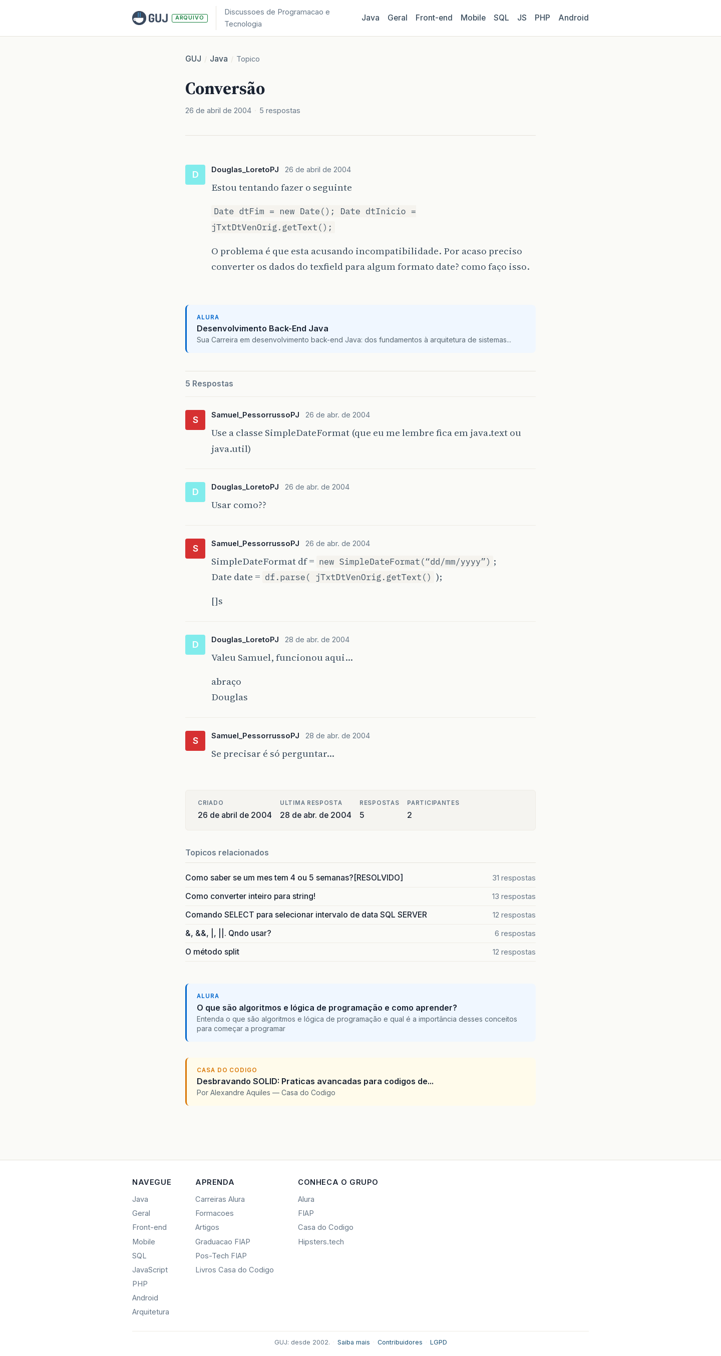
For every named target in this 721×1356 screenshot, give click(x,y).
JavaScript (150, 1269)
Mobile (473, 18)
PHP (542, 18)
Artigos (207, 1227)
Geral (398, 18)
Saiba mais (353, 1342)
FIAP (306, 1213)
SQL (501, 18)
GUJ (193, 59)
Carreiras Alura (220, 1199)
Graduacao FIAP (222, 1241)
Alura (306, 1199)
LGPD (438, 1342)
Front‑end (434, 18)
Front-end (149, 1227)
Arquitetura (150, 1311)
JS (522, 18)
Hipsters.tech (321, 1241)
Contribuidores (400, 1342)
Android (573, 18)
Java (371, 18)
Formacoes (214, 1213)
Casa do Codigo (325, 1227)
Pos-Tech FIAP (221, 1255)
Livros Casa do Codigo (234, 1269)
